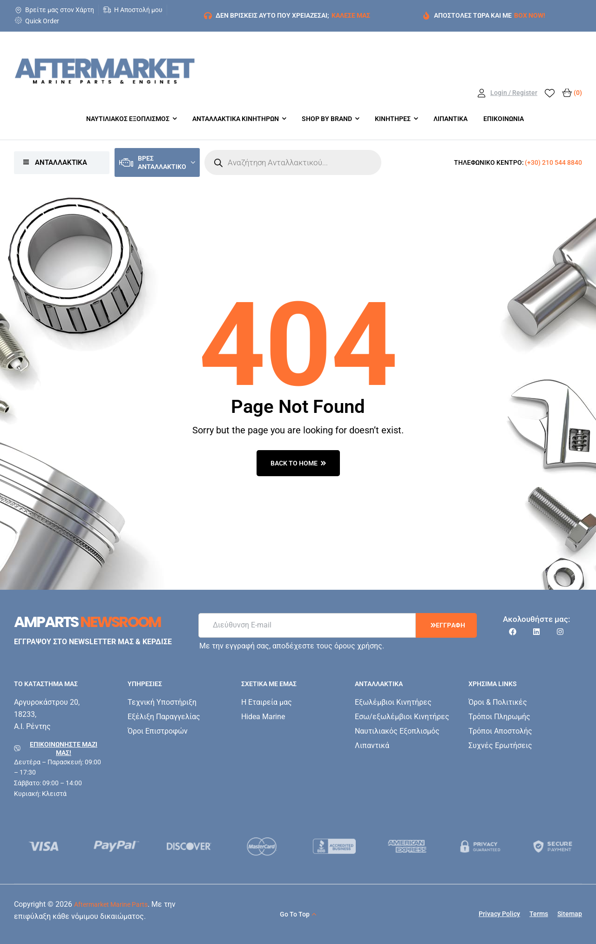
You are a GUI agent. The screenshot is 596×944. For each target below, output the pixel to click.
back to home (298, 463)
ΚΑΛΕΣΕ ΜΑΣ (351, 15)
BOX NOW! (529, 15)
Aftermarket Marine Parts (111, 904)
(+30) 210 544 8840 (553, 162)
